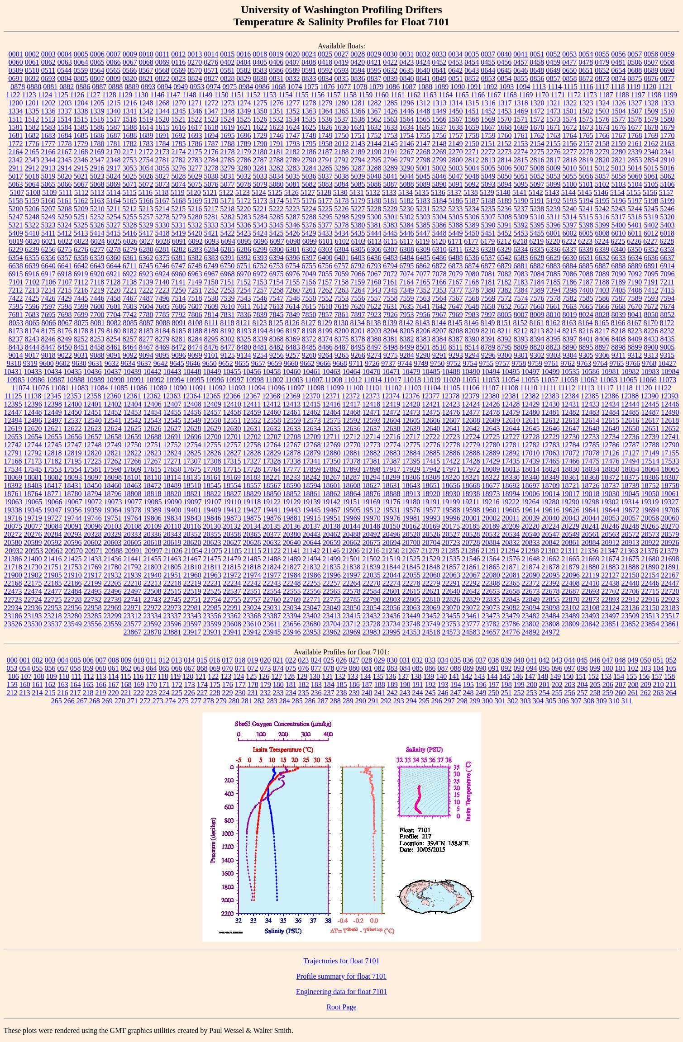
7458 (113, 298)
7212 (16, 290)
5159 (32, 200)
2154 (537, 143)
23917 (192, 632)
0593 (341, 70)
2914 (64, 168)
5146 (601, 192)
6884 (569, 266)
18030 (571, 469)
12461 (292, 412)
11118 (623, 388)
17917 (391, 469)
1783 (146, 143)
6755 (308, 266)
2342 (16, 160)
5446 (407, 233)
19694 (650, 510)
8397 (570, 339)
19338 (13, 510)
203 (569, 684)
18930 (451, 493)
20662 (352, 542)
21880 (590, 567)
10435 (73, 371)
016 (214, 660)
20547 (551, 534)
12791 (13, 453)
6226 (634, 241)
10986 (36, 380)
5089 (423, 184)
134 (365, 676)
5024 (113, 176)
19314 (630, 502)
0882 (66, 86)
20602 (93, 542)
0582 (243, 70)
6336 (553, 249)
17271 (172, 461)
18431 (73, 485)
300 (487, 701)
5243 (618, 209)
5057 (602, 176)
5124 (259, 192)
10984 (670, 371)
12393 (669, 396)
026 (341, 660)
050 (645, 660)
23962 (332, 632)
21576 (511, 559)
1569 (488, 119)
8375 (341, 339)
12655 (53, 436)
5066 (64, 184)
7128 (113, 282)
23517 (670, 616)
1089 (441, 86)
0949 (180, 86)
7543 (244, 298)
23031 (272, 607)
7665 (585, 306)
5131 (356, 192)
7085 (553, 274)
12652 (670, 428)
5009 (553, 168)
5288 (309, 217)
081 (367, 668)
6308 (407, 249)
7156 (308, 282)
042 (544, 660)
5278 (162, 217)
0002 (32, 54)
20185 (471, 526)
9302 (537, 355)
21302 (550, 550)
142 (466, 676)
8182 (130, 331)
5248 (32, 217)
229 (227, 692)
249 (481, 692)
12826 (212, 453)
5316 (602, 217)
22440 (630, 583)
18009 (491, 469)
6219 (536, 241)
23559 (113, 624)
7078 (439, 274)
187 (367, 684)
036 (468, 660)
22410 (591, 583)
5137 (454, 192)
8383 (423, 339)
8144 (439, 323)
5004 (472, 168)
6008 (602, 233)
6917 (48, 274)
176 (227, 684)
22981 (192, 607)
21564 (491, 559)
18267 (331, 477)
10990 (115, 380)
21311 (569, 550)
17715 (232, 469)
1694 (211, 135)
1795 (309, 143)
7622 (374, 306)
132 (339, 676)
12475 (431, 412)
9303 (553, 355)
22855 (551, 599)
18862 (332, 493)
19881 (292, 518)
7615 (308, 306)
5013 (618, 168)
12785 (591, 445)
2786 (244, 160)
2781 (162, 160)
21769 (93, 567)
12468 (352, 412)
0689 (651, 70)
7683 (32, 314)
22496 (113, 591)
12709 (312, 436)
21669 (591, 559)
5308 (504, 217)
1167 (494, 95)
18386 (650, 477)
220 (113, 692)
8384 (439, 339)
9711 (356, 363)
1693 (195, 135)
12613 (570, 420)
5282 (227, 217)
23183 (670, 607)
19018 (591, 493)
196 (481, 684)
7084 (537, 274)
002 (37, 660)
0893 (148, 86)
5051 (521, 176)
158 (669, 676)
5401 (635, 225)
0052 (553, 54)
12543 (152, 420)
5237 (520, 209)
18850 (272, 493)
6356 (48, 257)
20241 (590, 526)
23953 (312, 632)
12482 (571, 412)
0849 (439, 78)
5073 (162, 184)
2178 (227, 152)
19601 (491, 510)
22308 (491, 583)
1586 (97, 127)
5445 (390, 233)
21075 (213, 550)
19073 (113, 502)
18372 (610, 477)
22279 (431, 583)
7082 (504, 274)
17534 (13, 469)
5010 (570, 168)
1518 (129, 119)
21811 (212, 567)
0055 (602, 54)
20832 (511, 542)
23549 (73, 624)
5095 (521, 184)
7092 (635, 274)
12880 (332, 453)
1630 (341, 127)
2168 (81, 152)
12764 (272, 445)
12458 (232, 412)
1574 (569, 119)
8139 (390, 323)
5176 (309, 200)
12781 (511, 445)
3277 (195, 168)
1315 (472, 103)
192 (430, 684)
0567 (146, 70)
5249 (48, 217)
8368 (276, 339)
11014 (373, 380)
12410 (232, 404)
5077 (227, 184)
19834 (172, 518)
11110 (528, 388)
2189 (358, 152)
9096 (179, 355)
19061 (670, 493)
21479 (232, 559)
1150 (221, 95)
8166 (618, 323)
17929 (411, 469)
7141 (178, 282)
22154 (650, 575)
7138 (129, 282)
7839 (260, 314)
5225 (325, 209)
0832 (293, 78)
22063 (451, 575)
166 (101, 684)
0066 (113, 62)
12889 (491, 453)
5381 (374, 225)
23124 (611, 607)
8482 (276, 347)
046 (594, 660)
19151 (351, 502)
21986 (312, 575)
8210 (488, 331)
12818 (53, 453)
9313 (651, 355)
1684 (64, 135)
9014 (16, 355)
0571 (211, 70)
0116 (179, 62)
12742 (13, 445)
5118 (161, 192)
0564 (97, 70)
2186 (309, 152)
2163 (667, 143)
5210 (97, 209)
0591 (308, 70)
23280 (73, 616)
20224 (550, 526)
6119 (423, 241)
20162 (411, 526)
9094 (146, 355)
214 (37, 692)
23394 (292, 616)
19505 (352, 510)
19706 (670, 510)
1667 (488, 127)
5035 (293, 176)
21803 (152, 567)
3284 (309, 168)
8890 (569, 347)
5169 (195, 200)
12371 (331, 396)
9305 (586, 355)
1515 (80, 119)
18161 (212, 477)
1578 (634, 119)
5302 (407, 217)
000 (12, 660)
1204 (81, 103)
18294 (371, 477)
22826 (451, 599)
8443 (16, 347)
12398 (53, 404)
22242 (252, 583)
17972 (471, 469)
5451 (488, 233)
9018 (48, 355)
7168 (471, 282)
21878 (550, 567)
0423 (406, 62)
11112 (566, 388)
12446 (670, 404)
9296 (488, 355)
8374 (325, 339)
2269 (439, 152)
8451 (81, 347)
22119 (590, 575)
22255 (312, 583)
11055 (530, 380)
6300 (276, 249)
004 (62, 660)
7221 (130, 290)
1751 (358, 135)
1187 (606, 95)
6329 (504, 249)
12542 (133, 420)
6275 (64, 249)
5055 (570, 176)
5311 (553, 217)
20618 (152, 542)
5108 (33, 192)
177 (240, 684)
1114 (555, 86)
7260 (293, 290)
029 (379, 660)
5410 (32, 233)
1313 (439, 103)
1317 (504, 103)
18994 (511, 493)
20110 (172, 526)
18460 (113, 485)
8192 (227, 331)
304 (538, 701)
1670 (537, 127)
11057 (549, 380)
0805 (81, 78)
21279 (430, 550)
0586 (276, 70)
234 (291, 692)
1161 (398, 95)
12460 (272, 412)
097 (569, 668)
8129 (325, 323)
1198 (654, 95)
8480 (244, 347)
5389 (472, 225)
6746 (162, 266)
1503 (602, 111)
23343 (192, 616)
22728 (73, 599)
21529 (431, 559)
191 (417, 684)
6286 (244, 249)
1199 (670, 95)
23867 (133, 632)
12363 (171, 396)
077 (316, 668)
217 (75, 692)
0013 (194, 54)
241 (379, 692)
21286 (470, 550)
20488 (352, 534)
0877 (667, 78)
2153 (521, 143)
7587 (618, 298)
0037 (488, 54)
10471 (391, 371)
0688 (634, 70)
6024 (98, 241)
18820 (172, 493)
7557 (374, 298)
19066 (53, 502)
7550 (309, 298)
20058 (650, 518)
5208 (64, 209)
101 (620, 668)
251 (506, 692)
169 (139, 684)
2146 (407, 143)
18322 (491, 477)
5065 (48, 184)
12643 (491, 428)
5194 (586, 200)
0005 (81, 54)
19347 (53, 510)
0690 (667, 70)
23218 (53, 616)
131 (327, 676)
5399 (602, 225)
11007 (314, 380)
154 (618, 676)
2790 (309, 160)
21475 (212, 559)
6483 (390, 257)
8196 (276, 331)
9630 (79, 363)
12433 (590, 404)
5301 (390, 217)
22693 (591, 591)
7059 (341, 274)
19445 (312, 510)
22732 (93, 599)
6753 (276, 266)
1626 (325, 127)
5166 (146, 200)
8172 (667, 323)
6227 (650, 241)
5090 (439, 184)
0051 (537, 54)
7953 (407, 314)
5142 (536, 192)
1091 (474, 86)
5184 (439, 200)
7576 (537, 298)
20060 (670, 518)
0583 (260, 70)
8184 (162, 331)
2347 (97, 160)
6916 (32, 274)
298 (462, 701)
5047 (456, 176)
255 (557, 692)
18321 (471, 477)
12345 (52, 396)
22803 (391, 599)
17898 (372, 469)
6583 (521, 257)
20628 (252, 542)
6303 (325, 249)
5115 (129, 192)
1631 (358, 127)
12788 (650, 445)
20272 (13, 534)
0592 (325, 70)
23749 (431, 624)
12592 (352, 420)
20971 (94, 550)
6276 (81, 249)
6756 (325, 266)
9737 (388, 363)
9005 (667, 347)
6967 (211, 274)
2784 (211, 160)
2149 (456, 143)
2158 (602, 143)
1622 (260, 127)
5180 (374, 200)
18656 (451, 485)
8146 (471, 323)
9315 (667, 355)
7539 (227, 298)
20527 (451, 534)
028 (366, 660)
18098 (113, 477)
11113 (585, 388)
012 (163, 660)
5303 (423, 217)
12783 (551, 445)
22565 (332, 591)
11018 (412, 380)
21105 (233, 550)
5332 (195, 225)
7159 (357, 282)
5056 (586, 176)
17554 (73, 469)
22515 (172, 591)
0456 (504, 62)
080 (354, 668)
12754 (192, 445)
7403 (602, 290)
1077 (343, 86)
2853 (635, 160)
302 (512, 701)
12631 (252, 428)
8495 (358, 347)
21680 (650, 559)
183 (316, 684)
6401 (341, 257)
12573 (312, 420)
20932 (14, 550)
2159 (618, 143)
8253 (97, 339)
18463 (133, 485)
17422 (451, 461)
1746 (276, 135)
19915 (312, 518)
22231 (212, 583)
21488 (272, 559)
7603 (130, 306)
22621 (431, 591)
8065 (32, 323)
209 (645, 684)
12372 (351, 396)
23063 (411, 607)
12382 (530, 396)
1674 (602, 127)
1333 (667, 103)
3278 (211, 168)
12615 (610, 420)
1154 (285, 95)
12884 (411, 453)
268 (94, 701)
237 (329, 692)
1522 (194, 119)
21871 (511, 567)
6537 (488, 257)
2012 (341, 143)
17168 (13, 461)
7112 (81, 282)
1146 (157, 95)
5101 (586, 184)
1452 (488, 111)
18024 (551, 469)
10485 (431, 371)
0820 (130, 78)
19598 (471, 510)
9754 (470, 363)
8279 (162, 339)
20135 (272, 526)
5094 (504, 184)
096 (557, 668)
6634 (635, 257)
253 (531, 692)
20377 (272, 534)
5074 (179, 184)
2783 (195, 160)
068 (202, 668)
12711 (331, 436)
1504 (618, 111)
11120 (643, 388)
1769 (651, 135)
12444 (630, 404)
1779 (81, 143)
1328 (651, 103)
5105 (651, 184)
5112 (81, 192)
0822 (162, 78)
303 (525, 701)
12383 (550, 396)
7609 (211, 306)
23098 (551, 607)
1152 (253, 95)
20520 (411, 534)
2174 (179, 152)
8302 (227, 339)
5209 (81, 209)
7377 (456, 290)
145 (504, 676)
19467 (332, 510)
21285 (450, 550)
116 (138, 676)
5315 (585, 217)
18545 (212, 485)
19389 (152, 510)
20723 (451, 542)
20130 (212, 526)
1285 (390, 103)
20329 (113, 534)
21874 (530, 567)
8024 (586, 314)
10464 (352, 371)
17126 (611, 453)
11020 (451, 380)
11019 (431, 380)
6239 (32, 249)
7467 (130, 298)
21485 (252, 559)
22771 (312, 599)
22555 (292, 591)
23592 (152, 624)
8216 (585, 331)
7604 (146, 306)
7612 (260, 306)
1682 (32, 135)
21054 (193, 550)
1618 (211, 127)
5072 (146, 184)
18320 (451, 477)
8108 (195, 323)
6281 (162, 249)
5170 (211, 200)
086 (430, 668)
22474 (33, 591)
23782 (491, 624)
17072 (571, 453)
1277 (293, 103)
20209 (511, 526)
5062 (667, 176)
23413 (332, 616)
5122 (226, 192)
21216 (371, 550)
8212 (520, 331)
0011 (162, 54)
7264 (358, 290)
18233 (291, 477)
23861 (670, 624)
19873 (232, 518)
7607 (195, 306)
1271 (195, 103)
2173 (162, 152)
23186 (13, 616)
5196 (618, 200)
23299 (113, 616)
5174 (276, 200)
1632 (374, 127)
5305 (456, 217)
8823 (553, 347)
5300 (374, 217)
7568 (472, 298)
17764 (272, 469)
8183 (146, 331)
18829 (252, 493)
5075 (195, 184)
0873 (602, 78)
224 (164, 692)
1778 (64, 143)
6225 (618, 241)
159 (12, 684)
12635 (332, 428)
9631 (95, 363)
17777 (292, 469)
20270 (670, 526)
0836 (358, 78)
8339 (260, 339)
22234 (232, 583)
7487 (146, 298)
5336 (244, 225)
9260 (309, 355)
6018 (667, 233)
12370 (311, 396)
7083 (521, 274)
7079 (456, 274)
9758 (518, 363)
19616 (551, 510)
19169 (371, 502)
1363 (309, 111)
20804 (491, 542)
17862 (332, 469)
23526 (13, 624)
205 (595, 684)
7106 (48, 282)
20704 (431, 542)
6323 (471, 249)
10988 (76, 380)
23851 (610, 624)
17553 (53, 469)
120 (187, 676)
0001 (16, 54)
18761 (13, 493)
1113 (539, 86)
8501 (423, 347)
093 (519, 668)
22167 (670, 575)
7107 (64, 282)
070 (227, 668)
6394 (276, 257)
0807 (97, 78)
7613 (276, 306)
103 (645, 668)
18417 (53, 485)
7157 (325, 282)
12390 (649, 396)
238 (341, 692)
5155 (633, 192)
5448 (439, 233)
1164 (446, 95)
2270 (456, 152)
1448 (423, 111)
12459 (252, 412)
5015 (651, 168)
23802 (530, 624)
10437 (113, 371)
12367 (251, 396)
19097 (192, 502)
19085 (152, 502)
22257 (332, 583)
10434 (53, 371)
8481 (260, 347)
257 (582, 692)
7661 (553, 306)
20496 (391, 534)
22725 (53, 599)
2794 (358, 160)
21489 (292, 559)
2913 (48, 168)
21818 (252, 567)
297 (449, 701)
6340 (618, 249)
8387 (456, 339)
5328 (130, 225)
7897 (358, 314)
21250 (391, 550)
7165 (423, 282)
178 (253, 684)
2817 (553, 160)
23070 (451, 607)
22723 (13, 599)
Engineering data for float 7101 (341, 991)
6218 (520, 241)
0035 (471, 54)
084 (405, 668)
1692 (179, 135)
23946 (292, 632)
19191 (431, 502)
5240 (569, 209)
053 (12, 668)
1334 (16, 111)
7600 (97, 306)
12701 (232, 436)
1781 (113, 143)
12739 (650, 436)
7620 (357, 306)
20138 (331, 526)
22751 (192, 599)
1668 (504, 127)
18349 (550, 477)
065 (164, 668)
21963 (212, 575)
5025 (130, 176)
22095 (551, 575)
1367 (374, 111)
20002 (491, 518)
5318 (634, 217)
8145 (455, 323)
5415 (113, 233)
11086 (138, 388)
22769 (292, 599)
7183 (520, 282)
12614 (590, 420)
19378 (133, 510)
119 (175, 676)
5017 (16, 176)
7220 (113, 290)
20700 (411, 542)
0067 (130, 62)
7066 (358, 274)
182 (303, 684)
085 (417, 668)
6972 (260, 274)
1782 (130, 143)
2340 (651, 152)
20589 (33, 542)
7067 (374, 274)
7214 (48, 290)
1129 (125, 95)
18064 (650, 469)
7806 (195, 314)
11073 (667, 380)
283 (272, 701)
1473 (553, 111)
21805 (172, 567)
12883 (391, 453)
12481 (551, 412)
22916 (650, 599)
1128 (109, 95)
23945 (272, 632)
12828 (252, 453)
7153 (260, 282)
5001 (423, 168)
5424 (260, 233)
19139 (311, 502)
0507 (651, 62)
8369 (293, 339)
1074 (294, 86)
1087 (408, 86)
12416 (331, 404)
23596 (172, 624)
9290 (423, 355)
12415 (311, 404)
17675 (192, 469)
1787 (211, 143)
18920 (431, 493)
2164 (16, 152)
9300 (504, 355)
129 (301, 676)
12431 (570, 404)
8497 (374, 347)
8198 (309, 331)
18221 (272, 477)
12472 (391, 412)
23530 (33, 624)
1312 (423, 103)
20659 (332, 542)
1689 (146, 135)
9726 (372, 363)
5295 (325, 217)
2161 (635, 143)
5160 (48, 200)
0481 (618, 62)
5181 (390, 200)
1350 (260, 111)
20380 (292, 534)
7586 (602, 298)
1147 (173, 95)
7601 (113, 306)
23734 (391, 624)
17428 (471, 461)
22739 (113, 599)
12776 (431, 445)
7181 (488, 282)
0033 (439, 54)
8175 (48, 331)
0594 (357, 70)
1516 (97, 119)
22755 (232, 599)
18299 (391, 477)
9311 (618, 355)
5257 (146, 217)
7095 (651, 274)
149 (555, 676)
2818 (570, 160)
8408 (618, 339)
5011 (586, 168)
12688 (152, 436)
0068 (146, 62)
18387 (670, 477)
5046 (439, 176)
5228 (374, 209)
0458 (537, 62)
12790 (670, 445)
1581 (16, 127)
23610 (252, 624)
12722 (431, 436)
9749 (421, 363)
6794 (390, 266)
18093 (73, 477)
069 (215, 668)
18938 (471, 493)
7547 (276, 298)
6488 (456, 257)
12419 (391, 404)
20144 (351, 526)
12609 (491, 420)
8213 (537, 331)
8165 (602, 323)
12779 (471, 445)
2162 (651, 143)
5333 (211, 225)
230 (240, 692)
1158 (350, 95)
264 (671, 692)
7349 (407, 290)
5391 (504, 225)
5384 (407, 225)
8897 (602, 347)
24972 (551, 632)
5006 (504, 168)
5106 (667, 184)
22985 (212, 607)
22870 (571, 599)
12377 (430, 396)
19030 (611, 493)
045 (582, 660)
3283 (293, 168)
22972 (152, 607)
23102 (571, 607)
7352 (423, 290)
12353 (72, 396)
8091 (179, 323)
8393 (521, 339)
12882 (372, 453)
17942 (431, 469)
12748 (93, 445)
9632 (112, 363)
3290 (407, 168)
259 (607, 692)
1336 (48, 111)
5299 (358, 217)
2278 (586, 152)
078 (329, 668)
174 (202, 684)
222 (139, 692)
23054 (372, 607)
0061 (32, 62)
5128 (324, 192)
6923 (146, 274)
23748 (411, 624)
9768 (649, 363)
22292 (471, 583)
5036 (309, 176)
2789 (293, 160)
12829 (272, 453)
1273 (227, 103)
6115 (390, 241)
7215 (64, 290)
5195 (602, 200)
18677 (491, 485)
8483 (293, 347)
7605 (162, 306)
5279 (179, 217)
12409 (212, 404)
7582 (570, 298)
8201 (358, 331)
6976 (293, 274)
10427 (667, 363)
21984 (292, 575)
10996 (215, 380)
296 (436, 701)
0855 (521, 78)
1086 (392, 86)
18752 (650, 485)
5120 (193, 192)
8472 (179, 347)
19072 (93, 502)
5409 (16, 233)
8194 (260, 331)
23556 (93, 624)
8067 (64, 323)
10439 (133, 371)
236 (316, 692)
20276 (33, 534)
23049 (332, 607)
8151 (504, 323)
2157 (586, 143)
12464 (332, 412)
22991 (232, 607)
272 (145, 701)
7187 (585, 282)
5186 (456, 200)
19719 (33, 518)
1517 (113, 119)
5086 (374, 184)
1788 (227, 143)
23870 (152, 632)
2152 (504, 143)
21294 (510, 550)
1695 (227, 135)
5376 (309, 225)
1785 (179, 143)
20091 (73, 526)
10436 (93, 371)
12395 (13, 404)
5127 (308, 192)
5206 (32, 209)
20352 (192, 534)
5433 (325, 233)
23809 (570, 624)
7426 (48, 298)
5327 (113, 225)
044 (569, 660)
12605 (411, 420)
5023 (97, 176)
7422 (16, 298)
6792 (357, 266)
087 (443, 668)
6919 (81, 274)
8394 (537, 339)
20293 (73, 534)
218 (88, 692)
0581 (227, 70)
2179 (244, 152)
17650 (172, 469)
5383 (390, 225)
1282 (374, 103)
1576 (602, 119)
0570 (194, 70)
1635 (423, 127)
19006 (531, 493)
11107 (490, 388)
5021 (81, 176)
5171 (227, 200)
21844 (391, 567)
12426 (491, 404)
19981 (411, 518)
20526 (431, 534)
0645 (504, 70)
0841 (423, 78)
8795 (504, 347)
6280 (146, 249)
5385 (423, 225)
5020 (64, 176)
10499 (551, 371)
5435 (358, 233)
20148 (371, 526)
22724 (33, 599)
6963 (195, 274)
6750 (227, 266)
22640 (451, 591)
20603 (113, 542)
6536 (472, 257)
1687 (113, 135)
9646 (193, 363)
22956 (73, 607)
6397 (309, 257)
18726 (591, 485)
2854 (651, 160)
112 (88, 676)
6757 (341, 266)
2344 (48, 160)
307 (576, 701)
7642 (439, 306)
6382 (195, 257)
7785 (162, 314)
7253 (227, 290)
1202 (48, 103)
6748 (194, 266)
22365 (511, 583)
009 (126, 660)
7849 (293, 314)
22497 (133, 591)
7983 (472, 314)
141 (454, 676)
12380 (490, 396)
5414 (97, 233)
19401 (192, 510)
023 (303, 660)
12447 (13, 412)
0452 (439, 62)
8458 (97, 347)
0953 (197, 86)
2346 (81, 160)
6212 (504, 241)
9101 (211, 355)
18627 (372, 485)
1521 (178, 119)
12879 (312, 453)
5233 (455, 209)
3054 (146, 168)
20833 (531, 542)
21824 (272, 567)
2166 (48, 152)
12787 (630, 445)
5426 (293, 233)
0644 (488, 70)
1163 (430, 95)
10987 (56, 380)
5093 (488, 184)
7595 (16, 306)
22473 (13, 591)
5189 (504, 200)
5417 (146, 233)
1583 (48, 127)
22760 (272, 599)
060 (101, 668)
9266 (358, 355)
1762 (537, 135)
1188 (622, 95)
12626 (152, 428)
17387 (391, 461)
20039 (530, 518)
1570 (504, 119)
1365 (341, 111)
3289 (390, 168)
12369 (291, 396)
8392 (504, 339)
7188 (602, 282)
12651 (650, 428)
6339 (602, 249)
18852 (292, 493)
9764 (600, 363)
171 (164, 684)
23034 (292, 607)
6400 (325, 257)
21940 (152, 575)
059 (88, 668)
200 (531, 684)
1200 (16, 103)
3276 (179, 168)
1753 (390, 135)
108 (38, 676)
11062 (588, 380)
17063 (551, 453)
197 (493, 684)
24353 (411, 632)
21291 (490, 550)
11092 (217, 388)
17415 (431, 461)
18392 (13, 485)
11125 (13, 396)
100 (607, 668)
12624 (113, 428)
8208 (456, 331)
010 (139, 660)
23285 (93, 616)
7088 (586, 274)
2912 (32, 168)
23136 (630, 607)
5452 (504, 233)
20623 (212, 542)
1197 (638, 95)
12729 (550, 436)
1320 (537, 103)
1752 (374, 135)
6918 (64, 274)
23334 (152, 616)
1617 (195, 127)
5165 (130, 200)
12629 (212, 428)
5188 (488, 200)
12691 (172, 436)
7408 (635, 290)
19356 (73, 510)
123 (225, 676)
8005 (504, 314)
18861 (312, 493)
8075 (81, 323)
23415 (352, 616)
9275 (390, 355)
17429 (491, 461)
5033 (260, 176)
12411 (252, 404)
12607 (451, 420)
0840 (407, 78)
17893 (352, 469)
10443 (172, 371)
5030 (211, 176)
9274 (374, 355)
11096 (276, 388)
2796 (390, 160)
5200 (16, 209)
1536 (325, 119)
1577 (618, 119)
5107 (17, 192)
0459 (553, 62)
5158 (16, 200)
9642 (160, 363)
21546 (471, 559)
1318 (521, 103)
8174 (32, 331)
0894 (164, 86)
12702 (252, 436)
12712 (351, 436)
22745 (172, 599)
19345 (33, 510)
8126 (292, 323)
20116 (192, 526)
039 (506, 660)
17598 (113, 469)
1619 (227, 127)
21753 (73, 567)
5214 (162, 209)
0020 (292, 54)
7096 (667, 274)
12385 (590, 396)
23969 (352, 632)
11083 (79, 388)
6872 (439, 266)
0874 (618, 78)
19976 (391, 518)
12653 (13, 436)
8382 (407, 339)
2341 (667, 152)
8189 (211, 331)
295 (424, 701)
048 (620, 660)
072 (253, 668)
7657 (520, 306)
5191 (537, 200)
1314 (456, 103)
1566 (439, 119)
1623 (276, 127)
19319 (650, 502)
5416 (130, 233)
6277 (97, 249)
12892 (511, 453)
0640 (423, 70)
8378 (358, 339)
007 (101, 660)
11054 (510, 380)
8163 (569, 323)
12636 (352, 428)
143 (479, 676)
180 (278, 684)
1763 (553, 135)
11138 (33, 396)
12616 (630, 420)
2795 (374, 160)
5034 (276, 176)
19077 (133, 502)
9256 (276, 355)
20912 (611, 542)
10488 (451, 371)
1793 (293, 143)
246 (443, 692)
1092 (490, 86)
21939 (133, 575)
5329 (146, 225)
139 (428, 676)
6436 (374, 257)
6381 (179, 257)
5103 (618, 184)
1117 (602, 86)
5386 (439, 225)
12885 (431, 453)
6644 (113, 266)
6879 (504, 266)
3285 (325, 168)
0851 (456, 78)
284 (284, 701)
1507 (635, 111)
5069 (113, 184)
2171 (130, 152)
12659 (133, 436)
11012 (353, 380)
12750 (133, 445)
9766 (633, 363)
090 (481, 668)
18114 (172, 477)
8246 (48, 339)
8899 (634, 347)
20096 (93, 526)
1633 (390, 127)
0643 (471, 70)
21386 (13, 559)
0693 (48, 78)
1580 (667, 119)
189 (392, 684)
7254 (244, 290)
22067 (471, 575)
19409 (212, 510)
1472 (537, 111)
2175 (195, 152)
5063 (16, 184)
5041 (390, 176)
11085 (119, 388)
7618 (325, 306)
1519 (146, 119)
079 (341, 668)
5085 (358, 184)
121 (200, 676)
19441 (272, 510)
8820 (537, 347)
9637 (144, 363)
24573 (451, 632)
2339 (635, 152)
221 (126, 692)
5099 (553, 184)
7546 (260, 298)
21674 (611, 559)
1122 (13, 95)
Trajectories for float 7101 (342, 961)
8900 (651, 347)
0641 (439, 70)
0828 (227, 78)
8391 (488, 339)
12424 (471, 404)
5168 (179, 200)
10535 (571, 371)
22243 (272, 583)
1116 (586, 86)
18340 (530, 477)
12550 (212, 420)
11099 (335, 388)
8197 (293, 331)
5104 (635, 184)
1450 (456, 111)
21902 (33, 575)
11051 (471, 380)
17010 (531, 453)
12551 (232, 420)
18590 (292, 485)
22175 (33, 583)
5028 (179, 176)
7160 (374, 282)
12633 (292, 428)
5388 (456, 225)
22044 (391, 575)
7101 (16, 282)
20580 (13, 542)
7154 (276, 282)
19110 (232, 502)
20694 (391, 542)
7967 (439, 314)
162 (50, 684)
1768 (635, 135)
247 (455, 692)
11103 (412, 388)
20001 (471, 518)
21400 (33, 559)
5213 (146, 209)
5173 (260, 200)
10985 (16, 380)
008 (113, 660)
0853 (488, 78)
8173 (16, 331)
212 (12, 692)
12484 (611, 412)
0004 (64, 54)
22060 (431, 575)
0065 (97, 62)
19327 (670, 502)
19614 (531, 510)
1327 (635, 103)
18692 (511, 485)
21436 (113, 559)
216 (62, 692)
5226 (341, 209)
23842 (590, 624)
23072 (471, 607)
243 (405, 692)
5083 (325, 184)
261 (633, 692)
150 (568, 676)
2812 (472, 160)
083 (392, 668)
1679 (667, 127)
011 (151, 660)
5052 (537, 176)
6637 (667, 257)
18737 (611, 485)
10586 (591, 371)
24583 (471, 632)
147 (530, 676)
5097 (537, 184)
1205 (97, 103)
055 (37, 668)
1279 (325, 103)
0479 (602, 62)
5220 (243, 209)
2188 (341, 152)
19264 (530, 502)
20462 (332, 534)
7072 (390, 274)
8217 (602, 331)
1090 (457, 86)
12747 (73, 445)
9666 (323, 363)
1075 (311, 86)
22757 (252, 599)
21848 (431, 567)
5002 (439, 168)
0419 (341, 62)
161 (37, 684)
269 (107, 701)
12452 (113, 412)
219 (101, 692)
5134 (405, 192)
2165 (32, 152)
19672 (630, 510)
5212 (129, 209)
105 (671, 668)
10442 (152, 371)
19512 (372, 510)
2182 (293, 152)
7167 (455, 282)
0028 (357, 54)
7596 (32, 306)
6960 (179, 274)
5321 (16, 225)
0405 (260, 62)
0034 (455, 54)
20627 (232, 542)
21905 (53, 575)
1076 (327, 86)
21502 (372, 559)
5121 (210, 192)
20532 (491, 534)
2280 (618, 152)
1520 (162, 119)
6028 (163, 241)
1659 (472, 127)
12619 (13, 428)
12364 (191, 396)
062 (126, 668)
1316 (488, 103)
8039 (618, 314)
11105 (451, 388)
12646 (551, 428)
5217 (211, 209)
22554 (272, 591)
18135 (192, 477)
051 (658, 660)
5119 (177, 192)
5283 (244, 217)
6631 (586, 257)
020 (265, 660)
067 (189, 668)
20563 (611, 534)
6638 (16, 266)
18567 (272, 485)
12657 (93, 436)
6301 (293, 249)
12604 (391, 420)
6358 (81, 257)
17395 (411, 461)
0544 (64, 70)
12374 (391, 396)
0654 (618, 70)
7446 (97, 298)
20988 (114, 550)
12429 (530, 404)
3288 (374, 168)
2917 (113, 168)
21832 (311, 567)
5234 (471, 209)
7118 (97, 282)
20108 (133, 526)
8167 (634, 323)
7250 (179, 290)
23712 (351, 624)
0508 (667, 62)
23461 (471, 616)
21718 (13, 567)
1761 (521, 135)
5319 (651, 217)
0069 (162, 62)
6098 (293, 241)
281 (246, 701)
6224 (601, 241)
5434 (341, 233)
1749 (325, 135)
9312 (634, 355)
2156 (570, 143)
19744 (73, 518)
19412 (232, 510)
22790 (372, 599)
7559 (407, 298)
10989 (95, 380)
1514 (64, 119)
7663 (569, 306)
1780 (97, 143)
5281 (211, 217)
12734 (610, 436)
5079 (260, 184)
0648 (537, 70)
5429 (309, 233)
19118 (252, 502)
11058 (569, 380)
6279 (130, 249)
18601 (332, 485)
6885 (585, 266)
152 (593, 676)
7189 (618, 282)
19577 (431, 510)
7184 (537, 282)
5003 (456, 168)
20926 (670, 542)
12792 (33, 453)
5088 (407, 184)
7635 (406, 306)
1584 (64, 127)
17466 (571, 461)
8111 (211, 323)
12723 (451, 436)
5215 (178, 209)
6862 (423, 266)
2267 (407, 152)
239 (354, 692)
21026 (173, 550)
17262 (113, 461)
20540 (531, 534)
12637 (372, 428)
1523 (211, 119)
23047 (312, 607)
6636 (651, 257)
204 (582, 684)
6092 (195, 241)
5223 (292, 209)
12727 (511, 436)
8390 (472, 339)
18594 (312, 485)
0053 (569, 54)
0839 (390, 78)
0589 (292, 70)
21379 (669, 550)
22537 (232, 591)
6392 (244, 257)
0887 (99, 86)
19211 (470, 502)
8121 (243, 323)
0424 (423, 62)
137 (403, 676)
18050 (611, 469)
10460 (292, 371)
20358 (232, 534)
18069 (13, 477)
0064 (81, 62)
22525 (212, 591)
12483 (591, 412)
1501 (570, 111)
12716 (391, 436)
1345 (179, 111)
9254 (260, 355)
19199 (451, 502)
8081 (97, 323)
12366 (231, 396)
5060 (635, 176)
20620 (192, 542)
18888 (391, 493)
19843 (192, 518)
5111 (65, 192)
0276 (211, 62)
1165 (461, 95)
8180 (113, 331)
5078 (244, 184)
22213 (152, 583)
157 (656, 676)
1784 (162, 143)
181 (291, 684)
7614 (292, 306)
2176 (211, 152)
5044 (407, 176)
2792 (341, 160)
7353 (439, 290)
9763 (584, 363)
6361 (130, 257)
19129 (291, 502)
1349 (244, 111)
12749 (113, 445)
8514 (471, 347)
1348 (227, 111)
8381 (390, 339)
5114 (113, 192)
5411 (48, 233)
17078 (591, 453)
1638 (456, 127)
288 (335, 701)
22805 (411, 599)
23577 (133, 624)
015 (201, 660)
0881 (50, 86)
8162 (553, 323)
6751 (243, 266)
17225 (93, 461)
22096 (571, 575)
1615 (162, 127)
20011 (511, 518)
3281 (260, 168)
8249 (64, 339)
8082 (113, 323)
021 (277, 660)
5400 (618, 225)
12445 (650, 404)
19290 (570, 502)
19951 (332, 518)
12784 (571, 445)
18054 (630, 469)
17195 (73, 461)
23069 (431, 607)
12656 (73, 436)
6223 (585, 241)
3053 (130, 168)
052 (670, 660)
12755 (212, 445)
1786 (195, 143)
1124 (45, 95)
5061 (651, 176)
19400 (172, 510)
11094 (256, 388)
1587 (113, 127)
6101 (326, 241)
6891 (651, 266)
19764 (133, 518)
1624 (293, 127)
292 (386, 701)
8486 (325, 347)
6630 (570, 257)
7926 (390, 314)
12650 (630, 428)
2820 (602, 160)
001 (24, 660)
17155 (670, 453)
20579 (670, 534)
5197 (635, 200)
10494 (491, 371)
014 (189, 660)
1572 (537, 119)
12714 (371, 436)
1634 (407, 127)
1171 (558, 95)
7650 (488, 306)
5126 (291, 192)
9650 (209, 363)
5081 (293, 184)
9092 (130, 355)
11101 (373, 388)
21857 (451, 567)
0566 (129, 70)
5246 (667, 209)
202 (557, 684)
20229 (570, 526)
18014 (531, 469)
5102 (602, 184)
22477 (53, 591)
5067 (81, 184)
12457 (212, 412)
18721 (571, 485)
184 (329, 684)
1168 (510, 95)
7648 (471, 306)
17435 (511, 461)
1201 (32, 103)
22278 (411, 583)
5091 (456, 184)
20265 (650, 526)
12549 (192, 420)
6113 (375, 241)
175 (215, 684)
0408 (308, 62)
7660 (537, 306)
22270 (372, 583)
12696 (192, 436)
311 (626, 701)
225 (177, 692)
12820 (93, 453)
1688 (130, 135)
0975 (229, 86)
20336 (152, 534)
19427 (252, 510)
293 (398, 701)
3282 (276, 168)
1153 (269, 95)
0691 (16, 78)
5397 (570, 225)
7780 (146, 314)
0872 (586, 78)
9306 (602, 355)
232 (265, 692)
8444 (32, 347)
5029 (195, 176)
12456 (192, 412)
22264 (352, 583)
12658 (113, 436)
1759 (488, 135)
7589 (635, 298)
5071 (130, 184)
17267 (152, 461)
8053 (16, 323)
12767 (292, 445)
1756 (439, 135)
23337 (172, 616)
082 (379, 668)
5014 (634, 168)
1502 (586, 111)
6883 (553, 266)
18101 (133, 477)
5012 (602, 168)
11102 (393, 388)
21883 (610, 567)
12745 (53, 445)
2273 (504, 152)
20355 (212, 534)
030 (392, 660)
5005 (488, 168)
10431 (13, 371)
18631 (391, 485)
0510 (32, 70)
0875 (635, 78)
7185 (553, 282)
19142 (331, 502)
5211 (113, 209)
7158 (341, 282)
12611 (531, 420)
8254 (113, 339)
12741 (670, 436)
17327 (252, 461)
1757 (456, 135)
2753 (130, 160)
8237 (16, 339)
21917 (93, 575)
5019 (48, 176)
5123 (242, 192)
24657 (491, 632)
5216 (194, 209)
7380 (488, 290)
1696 (244, 135)
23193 (33, 616)
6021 (49, 241)
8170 (651, 323)
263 (658, 692)
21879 (570, 567)
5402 (651, 225)
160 (24, 684)
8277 (146, 339)
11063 (608, 380)
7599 (81, 306)
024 (315, 660)
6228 (666, 241)
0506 (634, 62)
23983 (372, 632)
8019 (570, 314)
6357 (64, 257)
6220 (552, 241)
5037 (325, 176)
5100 (570, 184)
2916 (97, 168)
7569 (488, 298)
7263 (341, 290)
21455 (152, 559)
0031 (406, 54)
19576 (411, 510)
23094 (531, 607)
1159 (365, 95)
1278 (309, 103)
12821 (113, 453)
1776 (32, 143)
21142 (311, 550)
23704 (331, 624)
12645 (531, 428)
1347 (211, 111)
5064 (32, 184)
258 (595, 692)
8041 (635, 314)
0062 (48, 62)
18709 (551, 485)
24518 (431, 632)
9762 (567, 363)
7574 (521, 298)
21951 (172, 575)
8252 (81, 339)
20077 (33, 526)
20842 (551, 542)
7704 (113, 314)
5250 (64, 217)
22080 (491, 575)
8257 (130, 339)
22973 (172, 607)
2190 (374, 152)
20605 (133, 542)
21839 (371, 567)
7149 (194, 282)
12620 (33, 428)
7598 (64, 306)
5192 (553, 200)
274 (170, 701)
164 (75, 684)
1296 (407, 103)
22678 (551, 591)
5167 (162, 200)
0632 (390, 70)
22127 (610, 575)
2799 (439, 160)
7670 (634, 306)
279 (221, 701)
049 (632, 660)
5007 (521, 168)
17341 (312, 461)
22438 (611, 583)
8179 (97, 331)
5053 (553, 176)
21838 (351, 567)
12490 (670, 412)
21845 (411, 567)
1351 (276, 111)
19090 (172, 502)
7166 (439, 282)
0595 (374, 70)
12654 (33, 436)
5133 (389, 192)
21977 (272, 575)
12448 (33, 412)
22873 (591, 599)
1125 (61, 95)
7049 (309, 274)
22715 (650, 591)
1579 (651, 119)
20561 (591, 534)
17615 (152, 469)
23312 (133, 616)
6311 (456, 249)
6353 (667, 249)
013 (176, 660)
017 (227, 660)
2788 (276, 160)
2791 (325, 160)
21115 (252, 550)
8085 (130, 323)
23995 (391, 632)
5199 (667, 200)
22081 (511, 575)
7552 (325, 298)
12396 (33, 404)
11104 (432, 388)
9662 (307, 363)
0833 (309, 78)
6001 (553, 233)
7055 (325, 274)
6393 (260, 257)
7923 (374, 314)
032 (417, 660)
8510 (439, 347)
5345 (276, 225)
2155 (553, 143)
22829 (471, 599)
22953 (53, 607)
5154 (617, 192)
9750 (437, 363)
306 (563, 701)
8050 (651, 314)
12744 (33, 445)
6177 (471, 241)
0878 (17, 86)
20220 (530, 526)
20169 (431, 526)
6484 (407, 257)
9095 (162, 355)
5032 (244, 176)
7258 (276, 290)
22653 (491, 591)
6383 (211, 257)
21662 (551, 559)
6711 (130, 266)
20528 (471, 534)
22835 (491, 599)
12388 (630, 396)
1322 (570, 103)
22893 (611, 599)
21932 (113, 575)
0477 (569, 62)
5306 (472, 217)
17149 (650, 453)
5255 (130, 217)
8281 (179, 339)
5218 (227, 209)
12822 (133, 453)
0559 (80, 70)
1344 (162, 111)
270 (120, 701)
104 (658, 668)
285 (297, 701)
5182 (407, 200)
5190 (521, 200)
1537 (341, 119)
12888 (471, 453)
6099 (309, 241)
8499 (407, 347)
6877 (488, 266)
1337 (64, 111)
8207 (439, 331)
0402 (227, 62)
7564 (439, 298)
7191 (651, 282)
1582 (32, 127)
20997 (153, 550)
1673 (586, 127)
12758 (252, 445)
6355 (32, 257)
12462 (312, 412)
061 (113, 668)
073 (265, 668)
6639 (32, 266)
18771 (53, 493)
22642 (471, 591)
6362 (146, 257)
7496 (162, 298)
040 (518, 660)
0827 (211, 78)
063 (139, 668)
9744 (404, 363)
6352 (651, 249)
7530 (211, 298)
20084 (53, 526)
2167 (64, 152)
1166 (478, 95)
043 (556, 660)
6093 (212, 241)
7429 (64, 298)
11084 (99, 388)
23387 (272, 616)
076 (303, 668)
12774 (391, 445)
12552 (252, 420)
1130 (141, 95)
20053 (610, 518)
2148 (439, 143)
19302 (610, 502)
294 (411, 701)
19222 (511, 502)
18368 (590, 477)
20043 (570, 518)
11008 (333, 380)
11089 (158, 388)
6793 (374, 266)
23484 (551, 616)
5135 (422, 192)
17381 (372, 461)
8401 (586, 339)
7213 (32, 290)
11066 (647, 380)
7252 (211, 290)
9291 (439, 355)
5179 (358, 200)
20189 (491, 526)
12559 (292, 420)
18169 (232, 477)
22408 (571, 583)
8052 (667, 314)
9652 (226, 363)
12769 (332, 445)
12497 (53, 420)
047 (607, 660)
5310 (537, 217)
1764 (570, 135)
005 (75, 660)
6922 (130, 274)
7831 (227, 314)
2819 (586, 160)
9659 (274, 363)
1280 (341, 103)
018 (239, 660)
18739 (630, 485)
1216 (130, 103)
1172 (574, 95)
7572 (504, 298)
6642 (81, 266)
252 (519, 692)
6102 (342, 241)
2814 (504, 160)
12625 (133, 428)
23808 (550, 624)
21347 (609, 550)
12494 (13, 420)
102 (633, 668)
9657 (258, 363)
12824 (172, 453)
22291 (451, 583)
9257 (293, 355)
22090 (531, 575)
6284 (211, 249)
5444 (374, 233)
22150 (630, 575)
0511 (48, 70)
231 (253, 692)
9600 (46, 363)
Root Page (341, 1007)
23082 (511, 607)
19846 (212, 518)
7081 (488, 274)
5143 (552, 192)
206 (607, 684)
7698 (64, 314)
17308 (212, 461)
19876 (272, 518)
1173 (590, 95)
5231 (423, 209)
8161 (537, 323)
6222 (569, 241)
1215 (113, 103)
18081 (33, 477)
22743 (152, 599)
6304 (341, 249)
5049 (488, 176)
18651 (431, 485)
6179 (487, 241)
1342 (146, 111)
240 (367, 692)
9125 (227, 355)
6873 (455, 266)
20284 (53, 534)
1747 (293, 135)
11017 (392, 380)
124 (238, 676)
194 (455, 684)
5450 (472, 233)
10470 (372, 371)
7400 (586, 290)
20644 (312, 542)
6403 (358, 257)
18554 (232, 485)
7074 (407, 274)
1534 (292, 119)
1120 (649, 86)
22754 (212, 599)
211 (671, 684)
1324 (602, 103)
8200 (341, 331)
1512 (31, 119)
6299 (260, 249)
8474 (195, 347)
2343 (32, 160)
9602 (63, 363)
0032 (423, 54)
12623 (93, 428)
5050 (504, 176)
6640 (48, 266)
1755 (423, 135)
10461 (312, 371)
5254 (113, 217)
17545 (33, 469)
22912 (630, 599)
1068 (278, 86)
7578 (553, 298)
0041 (520, 54)
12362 (152, 396)
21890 (650, 567)
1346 (195, 111)
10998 (255, 380)
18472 (152, 485)
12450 (73, 412)
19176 (391, 502)
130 (314, 676)
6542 (504, 257)
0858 (570, 78)
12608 (471, 420)
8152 (520, 323)
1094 (523, 86)
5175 (293, 200)
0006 (97, 54)
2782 (179, 160)
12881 (352, 453)
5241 (585, 209)
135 (378, 676)
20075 (13, 526)
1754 (407, 135)
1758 (472, 135)
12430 (550, 404)
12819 (73, 453)
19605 (511, 510)
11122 (662, 388)
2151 (488, 143)
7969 (456, 314)
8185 (179, 331)
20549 (571, 534)
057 (62, 668)
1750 (341, 135)
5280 (195, 217)
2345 (64, 160)
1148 (189, 95)
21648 (531, 559)
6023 (81, 241)
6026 (130, 241)
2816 (537, 160)
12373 (371, 396)
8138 (374, 323)
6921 (113, 274)
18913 (411, 493)
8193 (244, 331)
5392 (521, 225)
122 (213, 676)
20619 (172, 542)
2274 (521, 152)
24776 (511, 632)
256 (569, 692)
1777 (48, 143)
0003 (48, 54)
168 (126, 684)
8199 (325, 331)
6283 (195, 249)
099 (595, 668)
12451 (93, 412)
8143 (423, 323)
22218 (172, 583)
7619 (341, 306)
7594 (667, 298)
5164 (113, 200)
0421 (374, 62)
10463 (332, 371)
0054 (585, 54)
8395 (553, 339)
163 (62, 684)
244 (417, 692)
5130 (340, 192)
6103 (358, 241)
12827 (232, 453)
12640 (431, 428)
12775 (411, 445)
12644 (511, 428)
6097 (277, 241)
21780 (113, 567)
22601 (391, 591)
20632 (272, 542)
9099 (195, 355)
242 (392, 692)
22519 (192, 591)
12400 (73, 404)
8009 (537, 314)
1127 (93, 95)
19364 (113, 510)
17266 (133, 461)
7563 (423, 298)
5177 (325, 200)
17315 (232, 461)
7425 (32, 298)
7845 (276, 314)
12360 (112, 396)
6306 (374, 249)
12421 (431, 404)
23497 (611, 616)
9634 (128, 363)
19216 (491, 502)
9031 (81, 355)
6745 (146, 266)
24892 (531, 632)
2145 (390, 143)
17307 (192, 461)
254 (544, 692)
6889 (634, 266)
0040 (504, 54)
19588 (451, 510)
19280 (550, 502)
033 (430, 660)
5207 (48, 209)
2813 (488, 160)
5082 (309, 184)
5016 (667, 168)
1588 (130, 127)
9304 (570, 355)
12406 (152, 404)
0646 (520, 70)
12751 (152, 445)
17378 (352, 461)
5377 (325, 225)
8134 (357, 323)
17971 (451, 469)
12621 (53, 428)
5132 (373, 192)
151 (580, 676)
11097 (295, 388)
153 (606, 676)
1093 (506, 86)
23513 (650, 616)
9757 (502, 363)
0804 (64, 78)
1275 (260, 103)
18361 (570, 477)
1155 (301, 95)
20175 (451, 526)
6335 (537, 249)
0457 (520, 62)
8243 (32, 339)
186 (354, 684)
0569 (178, 70)
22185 (53, 583)
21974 (252, 575)
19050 (650, 493)
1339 (97, 111)
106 (13, 676)
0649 (553, 70)
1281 (358, 103)
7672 (651, 306)
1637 (439, 127)
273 (158, 701)
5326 (97, 225)
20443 (312, 534)
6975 (276, 274)
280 (234, 701)
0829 (244, 78)
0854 (504, 78)
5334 (227, 225)
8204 (390, 331)
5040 (374, 176)
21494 (312, 559)
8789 (488, 347)
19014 (551, 493)
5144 (568, 192)
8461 (113, 347)
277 (196, 701)
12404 (133, 404)
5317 (618, 217)
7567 (456, 298)
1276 (276, 103)
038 (493, 660)
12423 (451, 404)
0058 (651, 54)
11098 (315, 388)
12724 (471, 436)
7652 (504, 306)
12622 (73, 428)
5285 (276, 217)
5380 (358, 225)
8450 (64, 347)
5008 (537, 168)
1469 (521, 111)
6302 (309, 249)
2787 (260, 160)
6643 (97, 266)
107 (26, 676)
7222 (146, 290)
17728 (252, 469)
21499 (332, 559)
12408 (192, 404)
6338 (585, 249)
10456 (252, 371)
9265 (341, 355)
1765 (586, 135)
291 (373, 701)
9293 (456, 355)
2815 (521, 160)
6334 (520, 249)
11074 (20, 388)
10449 (212, 371)
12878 (292, 453)
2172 (146, 152)
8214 (553, 331)
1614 (146, 127)
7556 (358, 298)
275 (183, 701)
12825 (192, 453)
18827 (232, 493)
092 (506, 668)
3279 (227, 168)
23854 (650, 624)
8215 (569, 331)
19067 (73, 502)
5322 (32, 225)
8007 (521, 314)
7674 (667, 306)
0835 (341, 78)
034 (442, 660)
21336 (589, 550)
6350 (634, 249)
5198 (651, 200)
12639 (411, 428)
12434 (610, 404)
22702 (611, 591)
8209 (472, 331)
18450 (93, 485)
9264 (325, 355)
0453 (455, 62)
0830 (260, 78)
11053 (490, 380)
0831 (276, 78)
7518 (195, 298)
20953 (34, 550)
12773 (372, 445)
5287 (293, 217)
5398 (586, 225)
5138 (470, 192)
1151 (237, 95)
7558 (390, 298)
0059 (667, 54)
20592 (53, 542)
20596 (73, 542)
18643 (411, 485)
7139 (146, 282)
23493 (591, 616)
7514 (179, 298)
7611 (244, 306)
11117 (604, 388)
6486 (439, 257)
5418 (162, 233)
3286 (341, 168)
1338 (81, 111)
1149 (205, 95)
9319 (30, 363)
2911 (16, 168)
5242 (602, 209)
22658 (511, 591)
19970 (372, 518)
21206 (351, 550)
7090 (618, 274)
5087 (390, 184)
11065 (628, 380)
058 (75, 668)
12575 (332, 420)
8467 (146, 347)
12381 (510, 396)
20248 (630, 526)
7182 (504, 282)
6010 (618, 233)
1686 (97, 135)
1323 (586, 103)
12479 (511, 412)
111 (76, 676)
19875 (252, 518)
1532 (276, 119)
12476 (451, 412)
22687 (571, 591)
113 (101, 676)
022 (290, 660)
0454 (471, 62)
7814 (211, 314)
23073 (491, 607)
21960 (192, 575)
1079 (376, 86)
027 (354, 660)
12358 (92, 396)
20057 (630, 518)
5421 (211, 233)
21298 (530, 550)
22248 (292, 583)
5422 (227, 233)
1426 (390, 111)
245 (430, 692)
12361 (132, 396)
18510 (192, 485)
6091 (179, 241)
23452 (431, 616)
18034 (591, 469)
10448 (192, 371)
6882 (537, 266)
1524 (227, 119)
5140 (503, 192)
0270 (194, 62)
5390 (488, 225)
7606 (179, 306)
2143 (358, 143)
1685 (81, 135)
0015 (227, 54)
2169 (97, 152)
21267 (410, 550)
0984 (246, 86)
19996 (451, 518)
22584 (372, 591)
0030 (390, 54)
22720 (670, 591)
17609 (133, 469)
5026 (146, 176)
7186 (569, 282)
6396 (293, 257)
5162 (81, 200)
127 (276, 676)
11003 (294, 380)
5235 (488, 209)
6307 (390, 249)
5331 (179, 225)
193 (443, 684)
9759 (535, 363)
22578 (352, 591)
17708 (212, 469)
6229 (16, 249)
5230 (406, 209)
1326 (618, 103)
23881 (172, 632)
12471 (372, 412)
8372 (309, 339)
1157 (333, 95)
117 (150, 676)
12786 (611, 445)
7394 (553, 290)
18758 (670, 485)
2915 (81, 168)
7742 (130, 314)
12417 (351, 404)
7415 (667, 290)
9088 (97, 355)
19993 (431, 518)
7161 (390, 282)
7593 (651, 298)
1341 (130, 111)
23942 (252, 632)
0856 (537, 78)
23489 (571, 616)
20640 (292, 542)
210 (658, 684)
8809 (520, 347)
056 (50, 668)
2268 (423, 152)
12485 (630, 412)
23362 (232, 616)
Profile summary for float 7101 (341, 976)
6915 (16, 274)
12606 (431, 420)
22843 (511, 599)
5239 (553, 209)
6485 (423, 257)
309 (601, 701)
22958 (93, 607)
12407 (172, 404)
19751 (113, 518)
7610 (227, 306)
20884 (591, 542)
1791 (276, 143)
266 (69, 701)
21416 (53, 559)
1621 (244, 127)
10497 (531, 371)
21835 (331, 567)
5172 (244, 200)
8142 (406, 323)
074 (278, 668)
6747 (178, 266)
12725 (491, 436)
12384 (570, 396)
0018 (260, 54)
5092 (472, 184)
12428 (511, 404)
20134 (252, 526)
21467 (192, 559)
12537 (73, 420)
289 (348, 701)
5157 (666, 192)
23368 (252, 616)
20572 (630, 534)
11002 (274, 380)
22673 (531, 591)
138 (416, 676)
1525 (243, 119)
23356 (212, 616)
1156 (317, 95)
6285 (227, 249)
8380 (374, 339)
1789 (244, 143)
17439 (531, 461)
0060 (16, 62)
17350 (332, 461)
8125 (276, 323)
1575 (585, 119)
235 (303, 692)
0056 (618, 54)
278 (208, 701)
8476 (211, 347)
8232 (667, 331)
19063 (13, 502)
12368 (271, 396)
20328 (93, 534)
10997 (235, 380)
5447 (423, 233)
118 (163, 676)
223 (151, 692)
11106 (471, 388)
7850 (309, 314)
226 (189, 692)
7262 (325, 290)
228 (215, 692)
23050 (352, 607)
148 (542, 676)
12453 (133, 412)
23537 (53, 624)
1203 (64, 103)
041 (531, 660)
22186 (73, 583)
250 (493, 692)
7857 (325, 314)
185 (341, 684)
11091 (197, 388)
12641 (451, 428)
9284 (407, 355)
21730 (33, 567)
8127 (308, 323)
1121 (665, 86)
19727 (53, 518)
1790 (260, 143)
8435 (667, 339)
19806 (152, 518)
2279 (602, 152)
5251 (81, 217)
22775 (332, 599)
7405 (618, 290)
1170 (542, 95)
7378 (472, 290)
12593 (372, 420)
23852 (630, 624)
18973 (491, 493)
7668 (618, 306)
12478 (491, 412)
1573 (553, 119)
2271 (472, 152)
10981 (611, 371)
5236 (504, 209)
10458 (272, 371)
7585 (586, 298)
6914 (667, 266)
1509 (651, 111)
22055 (411, 575)
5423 (244, 233)
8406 (602, 339)
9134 (244, 355)
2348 (113, 160)
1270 (179, 103)
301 (500, 701)
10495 (511, 371)
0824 (195, 78)
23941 (232, 632)
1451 (472, 111)
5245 (651, 209)
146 (517, 676)
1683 (48, 135)
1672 (570, 127)
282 (259, 701)
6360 (113, 257)
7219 (97, 290)
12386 (610, 396)
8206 (423, 331)
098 (582, 668)
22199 (93, 583)
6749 (211, 266)
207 (620, 684)
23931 (212, 632)
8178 (81, 331)
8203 (374, 331)
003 (50, 660)
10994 (175, 380)
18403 (33, 485)
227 (202, 692)
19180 (411, 502)
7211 (667, 282)
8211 (504, 331)
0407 (292, 62)
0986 (262, 86)
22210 (133, 583)
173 (189, 684)
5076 (211, 184)
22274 (391, 583)
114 (113, 676)
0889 (131, 86)
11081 (60, 388)
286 (310, 701)
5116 (146, 192)
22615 (411, 591)
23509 (630, 616)
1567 (455, 119)
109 (51, 676)
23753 (451, 624)
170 (151, 684)
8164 (585, 323)
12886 (451, 453)
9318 (14, 363)
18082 (53, 477)
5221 (260, 209)
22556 (312, 591)
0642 (455, 70)
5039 (358, 176)
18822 (212, 493)
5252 (97, 217)
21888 (630, 567)
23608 (232, 624)
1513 (48, 119)
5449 (456, 233)
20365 (252, 534)
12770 (352, 445)
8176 (64, 331)
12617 (650, 420)
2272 (488, 152)
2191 (390, 152)
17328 (272, 461)
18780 (73, 493)
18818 (152, 493)
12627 (172, 428)
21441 (133, 559)
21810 (192, 567)
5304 (439, 217)
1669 (521, 127)
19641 (591, 510)
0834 (325, 78)
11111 (547, 388)
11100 (354, 388)
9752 (453, 363)
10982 (630, 371)
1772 (16, 143)
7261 (309, 290)
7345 (390, 290)
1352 (293, 111)
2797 (407, 160)
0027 (341, 54)
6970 (244, 274)
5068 (97, 184)
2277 (570, 152)
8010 (553, 314)
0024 (308, 54)
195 (468, 684)
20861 (571, 542)
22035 (372, 575)
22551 (252, 591)
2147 (423, 143)
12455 (172, 412)
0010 (146, 54)
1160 (381, 95)
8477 (227, 347)
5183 (423, 200)
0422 (390, 62)
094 (531, 668)
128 (289, 676)
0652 (602, 70)
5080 (276, 184)
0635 (406, 70)
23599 (212, 624)
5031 (227, 176)
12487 (650, 412)
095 (544, 668)
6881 (520, 266)
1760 (504, 135)
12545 (172, 420)
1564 (406, 119)
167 (113, 684)
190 (405, 684)
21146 (330, 550)
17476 (611, 461)
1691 (162, 135)
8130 (341, 323)
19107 (212, 502)
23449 (411, 616)
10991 (135, 380)
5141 (519, 192)
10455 (232, 371)
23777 (471, 624)
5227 (357, 209)
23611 (272, 624)
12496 (33, 420)
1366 (358, 111)
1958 (325, 143)
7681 (16, 314)
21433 (93, 559)
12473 (411, 412)
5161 (64, 200)
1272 (211, 103)
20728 (471, 542)
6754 (292, 266)
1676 (618, 127)
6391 (227, 257)
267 (81, 701)
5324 (64, 225)
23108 (591, 607)
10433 (33, 371)
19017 (571, 493)
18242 (311, 477)
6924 (162, 274)
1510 (667, 111)
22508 (152, 591)
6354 (16, 257)
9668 (340, 363)
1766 (602, 135)
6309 (423, 249)
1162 (413, 95)
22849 (531, 599)
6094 (228, 241)
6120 (438, 241)
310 (614, 701)
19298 (590, 502)
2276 (553, 152)
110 (64, 676)
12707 (272, 436)
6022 (65, 241)
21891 (670, 567)
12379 (470, 396)
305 (550, 701)
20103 (113, 526)
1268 (162, 103)
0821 (146, 78)
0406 (276, 62)
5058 (618, 176)
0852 (472, 78)
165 (88, 684)
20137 (311, 526)
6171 (455, 241)
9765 (616, 363)
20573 (650, 534)
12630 (232, 428)
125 (251, 676)
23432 (372, 616)
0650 (569, 70)
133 (352, 676)
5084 (341, 184)
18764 (33, 493)
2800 (456, 160)
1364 (325, 111)
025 (328, 660)
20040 (550, 518)
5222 (276, 209)
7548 (293, 298)
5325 (81, 225)
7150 (211, 282)
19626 (571, 510)
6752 (260, 266)
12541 (113, 420)
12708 (292, 436)
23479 (511, 616)
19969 (352, 518)
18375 (630, 477)
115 (125, 676)
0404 (243, 62)
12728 (530, 436)
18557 (252, 485)
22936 (33, 607)
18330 (511, 477)
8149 (488, 323)
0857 (553, 78)
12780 (491, 445)
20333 (133, 534)
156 (644, 676)
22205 (113, 583)
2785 (227, 160)
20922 (650, 542)
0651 (585, 70)
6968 (227, 274)
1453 (504, 111)
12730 (570, 436)
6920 (97, 274)
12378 (450, 396)
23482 (531, 616)
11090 (177, 388)
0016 (243, 54)
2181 (276, 152)
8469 (162, 347)
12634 (312, 428)
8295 (211, 339)
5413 (81, 233)
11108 (509, 388)
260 (620, 692)
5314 (569, 217)
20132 (232, 526)
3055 (162, 168)
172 (177, 684)
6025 (114, 241)
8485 (309, 347)
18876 (372, 493)
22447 (670, 583)
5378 (341, 225)
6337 (569, 249)
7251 (195, 290)
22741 (133, 599)
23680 (311, 624)
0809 (113, 78)
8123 (260, 323)
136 (390, 676)
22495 (93, 591)
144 (492, 676)
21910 (73, 575)
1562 (374, 119)
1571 (520, 119)
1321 (553, 103)
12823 (152, 453)
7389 (537, 290)
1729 (260, 135)
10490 (471, 371)
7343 (374, 290)
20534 (511, 534)
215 (50, 692)
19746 (93, 518)
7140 (162, 282)
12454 (152, 412)
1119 (633, 86)
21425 (73, 559)
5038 (341, 176)
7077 (423, 274)
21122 (272, 550)
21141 (292, 550)
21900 (13, 575)
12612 (550, 420)
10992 (155, 380)
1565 (423, 119)
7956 (423, 314)
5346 (293, 225)
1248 (146, 103)
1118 (618, 86)
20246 (610, 526)
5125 (275, 192)
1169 (526, 95)
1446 (407, 111)
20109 (152, 526)
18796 (113, 493)
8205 (407, 331)
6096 (260, 241)
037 (480, 660)
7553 (341, 298)
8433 (651, 339)
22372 (531, 583)
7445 (81, 298)
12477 (471, 412)
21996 (332, 575)
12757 (232, 445)
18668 (471, 485)
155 (631, 676)
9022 (64, 355)
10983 (650, 371)
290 (360, 701)
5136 (438, 192)
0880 (34, 86)
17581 (93, 469)
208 (633, 684)
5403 (667, 225)
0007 (113, 54)
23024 (252, 607)
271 (132, 701)
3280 (244, 168)
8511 (456, 347)
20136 (291, 526)
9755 (486, 363)
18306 (411, 477)
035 (455, 660)
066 (177, 668)
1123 (29, 95)
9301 (521, 355)
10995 (195, 380)
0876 (651, 78)
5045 (423, 176)
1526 (260, 119)
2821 (618, 160)
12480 (531, 412)
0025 (325, 54)
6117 (407, 241)
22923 (670, 599)
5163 (97, 200)
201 (544, 684)
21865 (491, 567)
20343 (172, 534)
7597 (48, 306)
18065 (670, 469)
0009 (130, 54)
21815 (232, 567)
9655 (242, 363)
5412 (64, 233)
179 (265, 684)
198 (506, 684)
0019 (276, 54)
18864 (352, 493)
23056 (391, 607)
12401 (93, 404)
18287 (351, 477)
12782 (531, 445)
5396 (553, 225)
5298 (341, 217)
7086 (570, 274)
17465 (551, 461)
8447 (48, 347)
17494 (630, 461)
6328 (488, 249)
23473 (491, 616)
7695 (48, 314)
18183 (252, 477)
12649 (611, 428)
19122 (272, 502)
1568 (471, 119)
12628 (192, 428)
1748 (309, 135)
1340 (113, 111)
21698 (670, 559)
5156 (650, 192)
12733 (590, 436)
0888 (115, 86)
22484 (73, 591)
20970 (74, 550)
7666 (602, 306)
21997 (352, 575)
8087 (146, 323)
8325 (244, 339)
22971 (133, 607)
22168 (13, 583)
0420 (357, 62)
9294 (472, 355)
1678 (651, 127)
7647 (455, 306)
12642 (471, 428)
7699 (81, 314)
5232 (439, 209)
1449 (439, 111)
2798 (423, 160)
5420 (195, 233)
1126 (77, 95)
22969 (113, 607)
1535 (308, 119)
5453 (521, 233)
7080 (472, 274)
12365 (211, 396)
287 (322, 701)
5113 (97, 192)
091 (493, 668)
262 (645, 692)
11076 (40, 388)
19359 (93, 510)
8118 (227, 323)
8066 (48, 323)
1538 (357, 119)
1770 (667, 135)
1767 (618, 135)
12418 (371, 404)
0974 (213, 86)
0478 (585, 62)
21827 (291, 567)
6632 (602, 257)
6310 (439, 249)
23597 (192, 624)
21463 (172, 559)
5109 (49, 192)
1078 (360, 86)
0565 (113, 70)
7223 (162, 290)
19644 (611, 510)
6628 (537, 257)
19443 (292, 510)
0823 (179, 78)
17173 (33, 461)
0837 (374, 78)
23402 (312, 616)
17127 (630, 453)
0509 (16, 70)
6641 (64, 266)
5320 (667, 217)
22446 (650, 583)
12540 (93, 420)
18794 (93, 493)
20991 (133, 550)
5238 (537, 209)
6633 (618, 257)
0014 (211, 54)
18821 (192, 493)
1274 (244, 103)
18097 (93, 477)
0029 (374, 54)
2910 (667, 160)
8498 (390, 347)
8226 (651, 331)
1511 (16, 119)
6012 (651, 233)
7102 (32, 282)
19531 (391, 510)
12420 (411, 404)
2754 (146, 160)
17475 (591, 461)
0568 (162, 70)
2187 (325, 152)
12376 (410, 396)
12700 (212, 436)
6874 (471, 266)
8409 (635, 339)
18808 (133, 493)
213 (24, 692)
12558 (272, 420)
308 (588, 701)
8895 (585, 347)
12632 (272, 428)
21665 (571, 559)
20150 (391, 526)
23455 (451, 616)
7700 (97, 314)
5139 (487, 192)
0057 (634, 54)
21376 (649, 550)
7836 (244, 314)
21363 (629, 550)
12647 (571, 428)
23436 (391, 616)
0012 (178, 54)
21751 (53, 567)
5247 (16, 217)
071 (240, 668)
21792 (133, 567)
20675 (372, 542)
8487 (341, 347)
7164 (406, 282)
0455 (488, 62)
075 (291, 668)
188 (379, 684)
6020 (32, 241)
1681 (16, 135)
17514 (650, 461)
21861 (471, 567)
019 (252, 660)
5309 (521, 217)
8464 (130, 347)
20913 (630, 542)
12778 (451, 445)
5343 (260, 225)
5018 (32, 176)
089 (468, 668)
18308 (431, 477)
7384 (521, 290)
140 (441, 676)
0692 (32, 78)
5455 (537, 233)
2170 (113, 152)
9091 (113, 355)
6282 (179, 249)
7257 (260, 290)
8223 (634, 331)
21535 (451, 559)
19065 (33, 502)
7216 (81, 290)
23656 (291, 624)
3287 (358, 168)
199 (519, 684)
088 (455, 668)
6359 (97, 257)
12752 (172, 445)
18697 (531, 485)
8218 (618, 331)
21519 (391, 559)
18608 (352, 485)
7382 (504, 290)
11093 (236, 388)
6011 (635, 233)
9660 (291, 363)
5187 (472, 200)
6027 (146, 241)
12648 (591, 428)
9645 (177, 363)
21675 (630, 559)
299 (474, 701)
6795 (406, 266)
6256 (48, 249)
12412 (272, 404)
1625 (309, 127)
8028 (602, 314)
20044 (590, 518)
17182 (53, 461)
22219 (192, 583)
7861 (341, 314)
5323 (48, 225)
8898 (618, 347)
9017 (32, 355)
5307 (488, 217)
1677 (635, 127)
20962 (54, 550)
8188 (195, 331)
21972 (232, 575)
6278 (113, 249)
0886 (83, 86)
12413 (291, 404)
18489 (172, 485)
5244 (634, 209)
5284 (260, 217)
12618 (670, 420)
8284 (195, 339)
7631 (390, 306)
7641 (423, 306)
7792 (179, 314)
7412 (651, 290)
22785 (352, 599)
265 (56, 701)
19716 (13, 518)
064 (151, 668)
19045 (630, 493)
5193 (570, 200)
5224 (308, 209)
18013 (511, 469)
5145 (585, 192)
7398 (570, 290)
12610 (511, 420)
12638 (391, 428)
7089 (602, 274)
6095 (244, 241)
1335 (32, 111)
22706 (630, 591)
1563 (390, 119)
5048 (472, 176)
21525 (411, 559)
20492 (372, 534)
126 (263, 676)
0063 (64, 62)
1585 (81, 127)
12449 (53, 412)
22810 (431, 599)
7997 (488, 314)
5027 (162, 176)
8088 (162, 323)
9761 (551, 363)
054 (24, 668)
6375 (162, 257)
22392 (551, 583)
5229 (390, 209)
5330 (162, 225)
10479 (411, 371)
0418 (325, 62)
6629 (553, 257)
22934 (13, 607)
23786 (511, 624)
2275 (537, 152)
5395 (537, 225)
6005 (586, 233)
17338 (292, 461)
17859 (312, 469)
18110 (152, 477)
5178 (341, 200)
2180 (260, 152)
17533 (670, 461)
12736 (630, 436)
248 (468, 692)
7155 (292, 282)
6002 (570, 233)
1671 (553, 127)
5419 (179, 233)
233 (278, 692)
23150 (650, 607)
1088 (425, 86)
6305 (358, 249)
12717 (411, 436)
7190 (634, 282)
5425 (276, 233)
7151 (227, 282)
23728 (371, 624)
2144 (374, 143)
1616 (179, 127)
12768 (312, 445)
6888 (618, 266)
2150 (472, 143)
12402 (113, 404)
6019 (16, 241)
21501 (352, 559)
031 (404, 660)
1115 (571, 86)
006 (88, 660)
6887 (602, 266)
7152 (243, 282)
